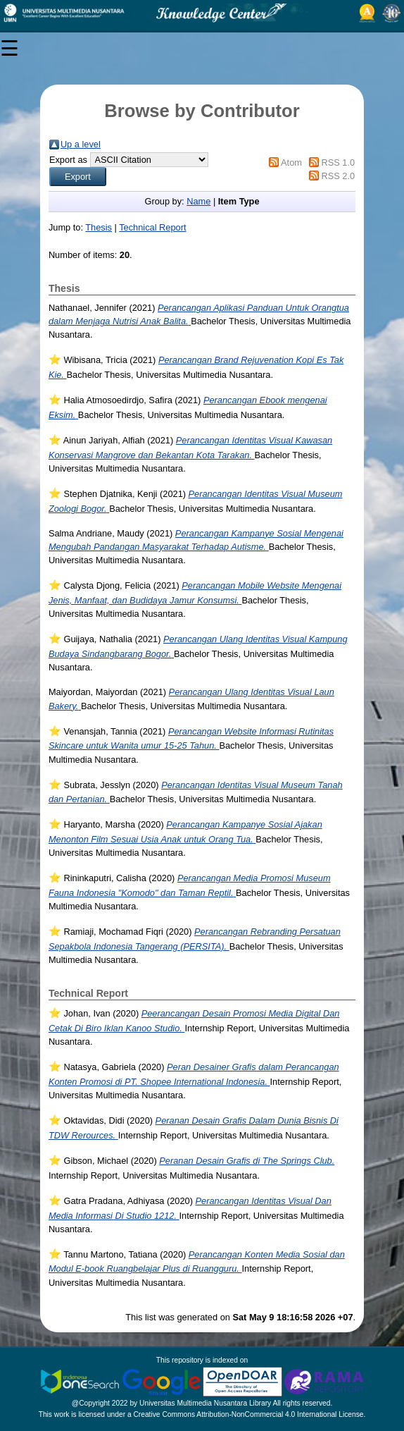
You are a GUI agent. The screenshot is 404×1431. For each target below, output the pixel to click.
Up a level (81, 144)
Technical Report (152, 227)
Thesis (98, 227)
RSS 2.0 (338, 176)
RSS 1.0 (338, 162)
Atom (291, 162)
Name (198, 201)
